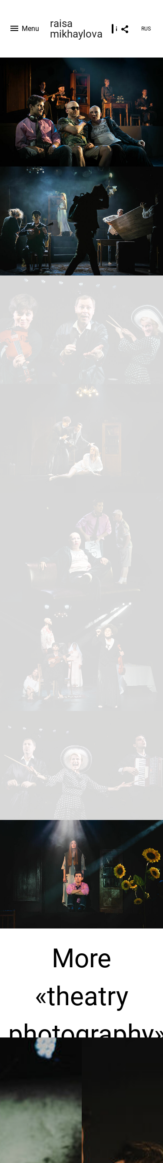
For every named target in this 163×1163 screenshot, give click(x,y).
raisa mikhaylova (76, 28)
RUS (146, 29)
